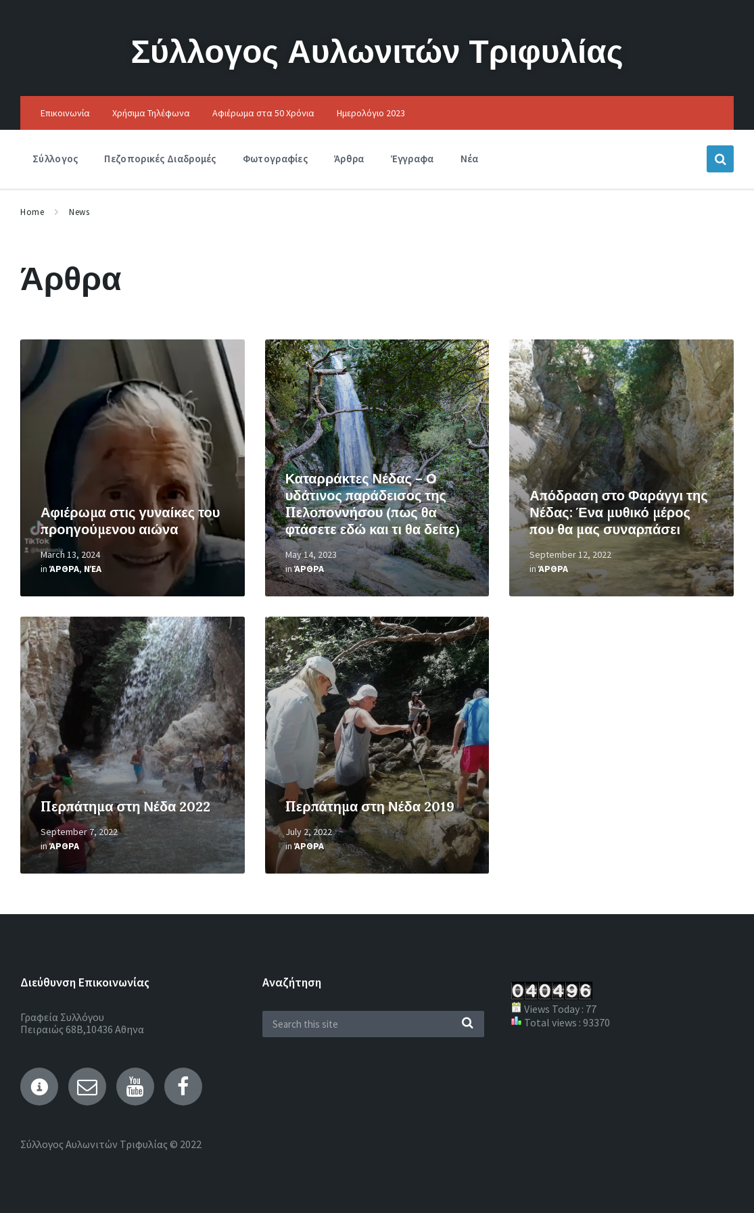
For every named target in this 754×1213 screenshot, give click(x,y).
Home (32, 212)
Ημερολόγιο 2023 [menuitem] (371, 113)
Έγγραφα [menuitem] (412, 158)
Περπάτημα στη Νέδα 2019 (369, 806)
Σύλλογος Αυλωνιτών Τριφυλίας (377, 51)
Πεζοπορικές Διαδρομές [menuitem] (160, 158)
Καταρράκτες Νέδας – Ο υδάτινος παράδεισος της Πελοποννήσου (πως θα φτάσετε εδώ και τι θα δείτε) (372, 504)
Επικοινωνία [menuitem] (65, 113)
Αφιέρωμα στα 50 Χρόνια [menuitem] (263, 113)
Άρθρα (64, 569)
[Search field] (373, 1024)
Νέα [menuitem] (470, 158)
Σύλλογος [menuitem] (55, 158)
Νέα (92, 569)
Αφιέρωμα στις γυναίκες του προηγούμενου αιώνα (130, 521)
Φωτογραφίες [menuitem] (275, 158)
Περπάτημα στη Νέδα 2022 (125, 806)
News (79, 212)
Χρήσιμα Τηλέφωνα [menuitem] (151, 113)
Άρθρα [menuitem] (349, 158)
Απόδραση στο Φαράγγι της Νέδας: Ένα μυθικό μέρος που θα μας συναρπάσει (618, 512)
